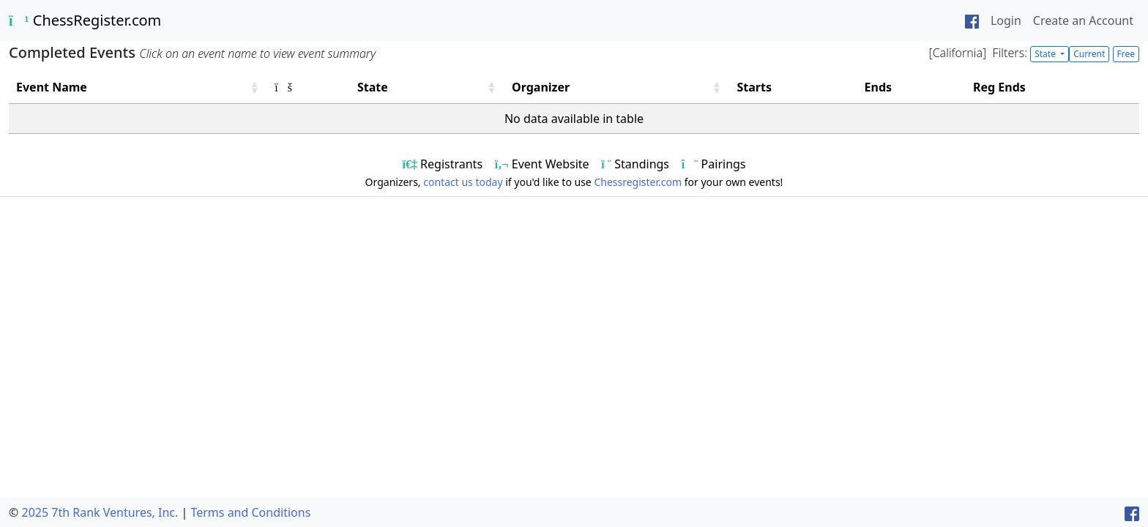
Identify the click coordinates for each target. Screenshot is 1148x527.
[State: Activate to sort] (427, 87)
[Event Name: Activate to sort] (138, 87)
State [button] (372, 87)
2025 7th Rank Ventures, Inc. (99, 512)
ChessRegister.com (85, 20)
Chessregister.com (638, 182)
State (1046, 54)
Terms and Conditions (250, 512)
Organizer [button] (541, 87)
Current (1089, 54)
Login (1006, 20)
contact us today (462, 182)
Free (1126, 54)
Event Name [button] (51, 87)
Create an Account (1083, 20)
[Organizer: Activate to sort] (616, 87)
